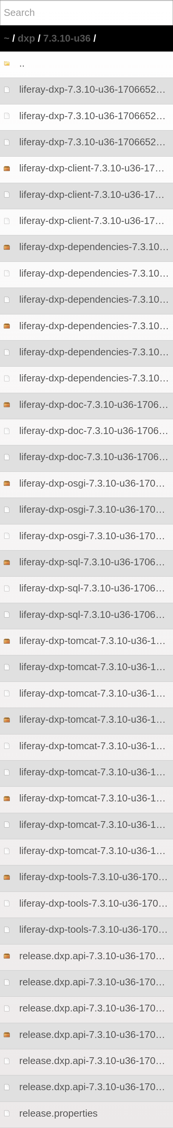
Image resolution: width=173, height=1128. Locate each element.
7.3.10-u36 (67, 38)
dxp (26, 38)
